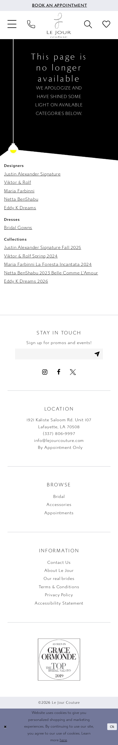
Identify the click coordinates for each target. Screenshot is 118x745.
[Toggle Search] (88, 25)
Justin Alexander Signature (32, 174)
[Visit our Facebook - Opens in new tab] (58, 372)
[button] (12, 25)
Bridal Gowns (18, 227)
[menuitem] (59, 5)
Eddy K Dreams (20, 207)
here (63, 740)
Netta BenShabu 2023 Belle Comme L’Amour (51, 272)
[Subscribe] (97, 354)
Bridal (59, 496)
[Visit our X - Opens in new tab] (72, 372)
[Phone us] (31, 25)
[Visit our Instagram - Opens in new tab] (45, 372)
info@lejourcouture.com (59, 440)
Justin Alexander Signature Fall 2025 (42, 247)
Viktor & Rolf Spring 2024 (31, 256)
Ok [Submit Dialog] (112, 727)
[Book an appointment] (59, 5)
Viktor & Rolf (17, 182)
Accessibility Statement (59, 603)
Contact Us (58, 562)
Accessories (59, 504)
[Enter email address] (59, 354)
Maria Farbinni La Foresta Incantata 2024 (48, 264)
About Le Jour (58, 570)
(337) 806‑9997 (59, 433)
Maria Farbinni (19, 190)
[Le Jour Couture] (59, 25)
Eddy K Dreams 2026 (26, 281)
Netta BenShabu (21, 199)
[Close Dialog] (5, 727)
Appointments (59, 513)
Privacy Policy (59, 595)
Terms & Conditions (59, 586)
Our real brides (59, 578)
